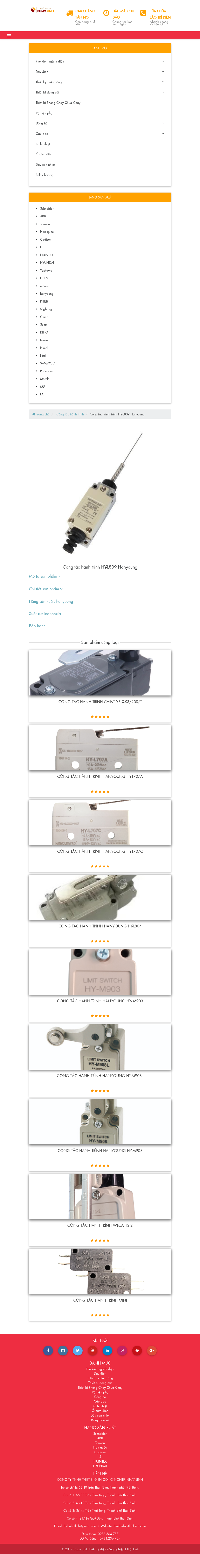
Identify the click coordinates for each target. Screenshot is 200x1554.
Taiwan (43, 224)
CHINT (43, 278)
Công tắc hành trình (69, 414)
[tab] (98, 576)
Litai (41, 355)
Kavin (42, 340)
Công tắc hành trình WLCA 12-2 (100, 1224)
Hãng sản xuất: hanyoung (51, 600)
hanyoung (45, 293)
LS (39, 247)
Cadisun (43, 239)
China (42, 317)
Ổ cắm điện (44, 154)
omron (42, 286)
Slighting (44, 309)
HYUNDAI (45, 262)
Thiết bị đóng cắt (100, 92)
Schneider (45, 208)
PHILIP (42, 301)
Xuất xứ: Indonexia (45, 613)
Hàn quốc (45, 231)
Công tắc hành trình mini (100, 1299)
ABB (41, 216)
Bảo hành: (38, 625)
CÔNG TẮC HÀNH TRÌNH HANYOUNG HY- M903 (100, 1000)
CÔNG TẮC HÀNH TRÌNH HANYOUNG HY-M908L (100, 1075)
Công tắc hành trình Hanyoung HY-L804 (100, 925)
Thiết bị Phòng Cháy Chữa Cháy (58, 102)
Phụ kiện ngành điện (100, 61)
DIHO (42, 332)
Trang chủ (40, 414)
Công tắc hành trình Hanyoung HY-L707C (100, 850)
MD (40, 386)
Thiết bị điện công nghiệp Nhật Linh (114, 1549)
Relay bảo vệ (45, 175)
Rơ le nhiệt (43, 144)
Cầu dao (100, 133)
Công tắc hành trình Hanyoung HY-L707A (100, 775)
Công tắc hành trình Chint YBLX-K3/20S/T (100, 701)
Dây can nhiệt (45, 164)
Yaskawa (44, 270)
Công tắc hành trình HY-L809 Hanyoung (117, 414)
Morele (42, 378)
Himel (42, 347)
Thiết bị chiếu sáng (100, 82)
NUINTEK (44, 255)
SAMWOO (45, 363)
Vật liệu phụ (44, 113)
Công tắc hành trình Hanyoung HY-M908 (100, 1150)
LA (39, 394)
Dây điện (100, 71)
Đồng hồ (100, 123)
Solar (41, 324)
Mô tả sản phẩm (45, 575)
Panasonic (45, 371)
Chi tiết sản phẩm (46, 588)
